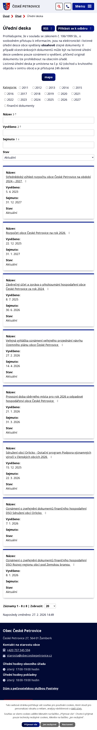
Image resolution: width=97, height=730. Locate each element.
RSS (48, 28)
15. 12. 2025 (13, 467)
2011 (25, 88)
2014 (65, 88)
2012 (38, 88)
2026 (64, 99)
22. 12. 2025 (13, 243)
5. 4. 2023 (12, 192)
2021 (77, 93)
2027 (77, 99)
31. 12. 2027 (13, 202)
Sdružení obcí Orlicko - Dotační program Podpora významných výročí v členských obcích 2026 (48, 455)
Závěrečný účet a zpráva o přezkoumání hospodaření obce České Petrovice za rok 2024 (46, 287)
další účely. (76, 708)
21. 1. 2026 (13, 411)
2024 (37, 99)
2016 (10, 93)
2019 (50, 93)
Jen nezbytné (49, 724)
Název (8, 114)
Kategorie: (10, 87)
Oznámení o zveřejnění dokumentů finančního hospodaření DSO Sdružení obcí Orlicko (46, 511)
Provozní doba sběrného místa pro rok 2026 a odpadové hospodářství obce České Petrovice (44, 399)
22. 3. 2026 (13, 478)
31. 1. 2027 (13, 254)
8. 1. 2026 (12, 575)
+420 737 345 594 (18, 650)
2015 (79, 88)
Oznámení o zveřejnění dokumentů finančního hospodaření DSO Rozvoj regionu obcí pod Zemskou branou (46, 562)
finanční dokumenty (20, 106)
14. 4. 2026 (13, 366)
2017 (23, 93)
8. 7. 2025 (12, 299)
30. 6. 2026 (13, 310)
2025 (50, 99)
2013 (52, 88)
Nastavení (67, 724)
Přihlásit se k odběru (75, 28)
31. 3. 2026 (13, 422)
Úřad (18, 16)
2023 (23, 99)
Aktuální (11, 213)
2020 (64, 93)
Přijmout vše (30, 724)
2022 (10, 99)
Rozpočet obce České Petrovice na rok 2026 (38, 233)
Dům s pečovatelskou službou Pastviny (30, 688)
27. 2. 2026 (13, 355)
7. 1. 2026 (12, 523)
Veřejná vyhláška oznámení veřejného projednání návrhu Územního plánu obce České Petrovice (44, 343)
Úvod (6, 16)
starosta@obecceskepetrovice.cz (29, 655)
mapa (49, 77)
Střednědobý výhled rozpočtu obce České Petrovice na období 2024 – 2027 (48, 179)
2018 (37, 93)
